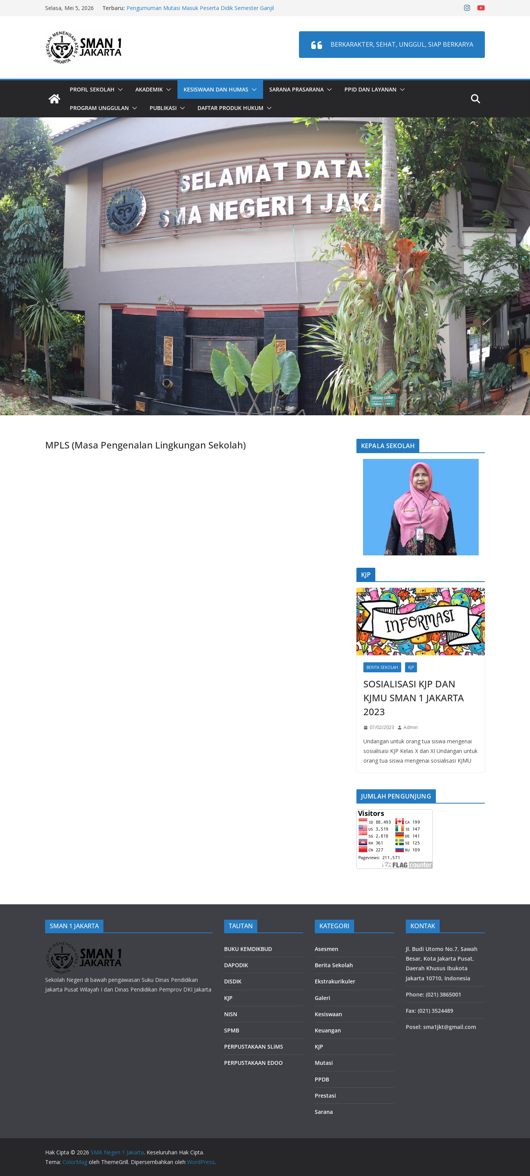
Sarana (324, 1111)
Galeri (322, 998)
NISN (230, 1014)
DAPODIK (236, 965)
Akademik (149, 89)
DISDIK (232, 981)
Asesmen (326, 949)
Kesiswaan (328, 1014)
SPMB (231, 1030)
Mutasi (324, 1062)
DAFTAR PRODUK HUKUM (230, 108)
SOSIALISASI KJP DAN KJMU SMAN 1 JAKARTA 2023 (413, 697)
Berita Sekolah (382, 667)
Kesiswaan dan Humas (216, 89)
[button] (119, 89)
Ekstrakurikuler (335, 981)
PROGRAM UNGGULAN (99, 108)
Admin (410, 727)
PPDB (322, 1079)
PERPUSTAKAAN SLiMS (253, 1046)
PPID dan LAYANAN (370, 89)
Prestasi (325, 1095)
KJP (411, 667)
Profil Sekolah (92, 89)
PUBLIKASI (163, 108)
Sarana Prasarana (296, 89)
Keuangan (328, 1030)
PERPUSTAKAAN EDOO (253, 1062)
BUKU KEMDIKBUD (248, 949)
